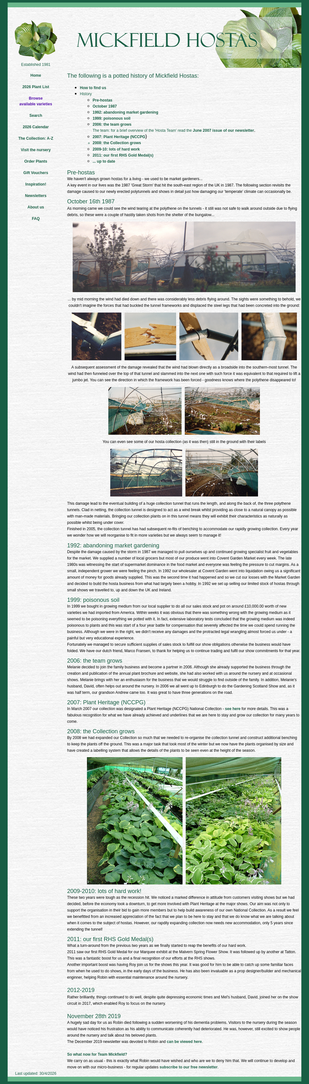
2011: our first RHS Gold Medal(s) (123, 155)
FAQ (36, 218)
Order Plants (35, 161)
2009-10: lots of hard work (116, 149)
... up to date (104, 161)
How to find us (93, 88)
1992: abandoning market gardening (125, 112)
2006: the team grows (112, 124)
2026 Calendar (36, 127)
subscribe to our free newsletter (189, 1067)
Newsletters (36, 196)
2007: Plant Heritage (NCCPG (119, 137)
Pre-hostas (102, 100)
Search (35, 115)
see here (233, 709)
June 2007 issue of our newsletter (223, 130)
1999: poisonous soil (112, 118)
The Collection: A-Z (35, 138)
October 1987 (105, 106)
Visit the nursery (36, 150)
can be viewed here (184, 1041)
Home (36, 75)
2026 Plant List (35, 87)
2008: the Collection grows (117, 143)
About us (35, 207)
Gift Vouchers (35, 173)
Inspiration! (35, 184)
